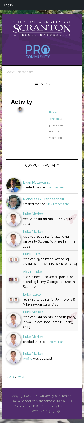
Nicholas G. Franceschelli (43, 199)
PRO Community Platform (51, 406)
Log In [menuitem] (8, 5)
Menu (45, 84)
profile (27, 358)
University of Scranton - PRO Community (42, 29)
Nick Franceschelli (59, 204)
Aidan (27, 272)
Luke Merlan (33, 214)
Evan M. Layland (36, 182)
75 (19, 376)
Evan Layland (55, 187)
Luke (27, 254)
